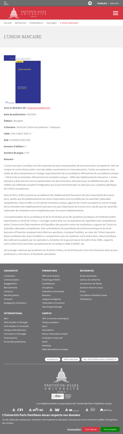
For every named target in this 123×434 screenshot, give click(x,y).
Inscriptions (47, 287)
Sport (44, 326)
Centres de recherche (90, 279)
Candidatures (48, 283)
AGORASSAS (52, 359)
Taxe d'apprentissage (52, 306)
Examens (46, 295)
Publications (36, 22)
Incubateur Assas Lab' (52, 337)
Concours (8, 291)
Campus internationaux (15, 330)
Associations (48, 330)
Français (102, 3)
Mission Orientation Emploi (55, 333)
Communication (11, 279)
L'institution (9, 275)
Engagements (10, 283)
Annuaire (8, 299)
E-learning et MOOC (51, 279)
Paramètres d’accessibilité (90, 3)
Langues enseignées (51, 299)
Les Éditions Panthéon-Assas (93, 295)
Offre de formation (51, 275)
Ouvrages (51, 22)
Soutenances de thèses (91, 283)
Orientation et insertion (53, 302)
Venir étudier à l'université (16, 326)
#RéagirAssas (71, 359)
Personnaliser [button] (74, 429)
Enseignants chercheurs (15, 302)
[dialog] (61, 422)
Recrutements (10, 287)
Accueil (8, 22)
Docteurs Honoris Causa (91, 287)
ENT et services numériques (55, 318)
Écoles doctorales (88, 275)
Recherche (20, 22)
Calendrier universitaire (53, 291)
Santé (44, 341)
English (114, 3)
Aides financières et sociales (55, 349)
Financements (10, 337)
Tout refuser (91, 429)
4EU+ (6, 318)
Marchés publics (11, 295)
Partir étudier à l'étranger (16, 322)
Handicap (46, 345)
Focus (83, 291)
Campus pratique (50, 322)
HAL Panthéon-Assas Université (99, 359)
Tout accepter (110, 429)
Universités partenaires (15, 341)
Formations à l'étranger (15, 333)
